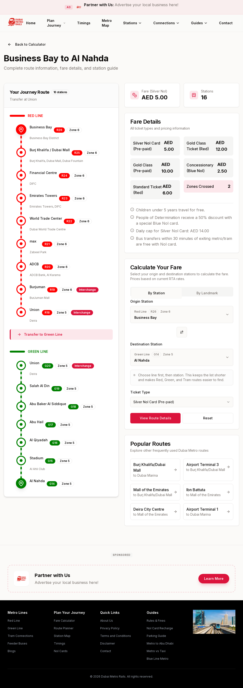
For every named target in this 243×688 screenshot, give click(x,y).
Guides (199, 23)
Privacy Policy (110, 628)
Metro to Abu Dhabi (160, 643)
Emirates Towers (43, 196)
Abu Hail (36, 422)
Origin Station (141, 301)
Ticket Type (140, 392)
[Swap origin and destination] (182, 332)
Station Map (62, 636)
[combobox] (181, 402)
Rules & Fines (156, 620)
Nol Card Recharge (160, 628)
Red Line (14, 620)
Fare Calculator (64, 620)
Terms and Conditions (115, 636)
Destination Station (146, 344)
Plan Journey (56, 23)
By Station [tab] (156, 293)
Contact (226, 23)
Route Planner (63, 628)
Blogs (12, 651)
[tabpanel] (181, 352)
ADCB (34, 264)
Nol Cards (61, 651)
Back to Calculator (27, 44)
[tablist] (181, 291)
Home (31, 23)
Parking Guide (156, 636)
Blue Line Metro (157, 658)
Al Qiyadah (39, 440)
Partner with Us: (131, 4)
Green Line (15, 628)
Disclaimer (107, 643)
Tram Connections (20, 636)
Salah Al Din (40, 386)
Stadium (36, 458)
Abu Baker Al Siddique (48, 404)
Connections (166, 23)
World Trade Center (46, 218)
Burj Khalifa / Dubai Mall (50, 150)
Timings (83, 23)
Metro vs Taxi (156, 651)
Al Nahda (37, 481)
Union (34, 310)
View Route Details (155, 418)
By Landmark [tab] (207, 293)
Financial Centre (43, 173)
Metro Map (107, 23)
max (33, 241)
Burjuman (37, 287)
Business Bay (41, 127)
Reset (208, 418)
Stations (132, 23)
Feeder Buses (17, 643)
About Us (106, 620)
